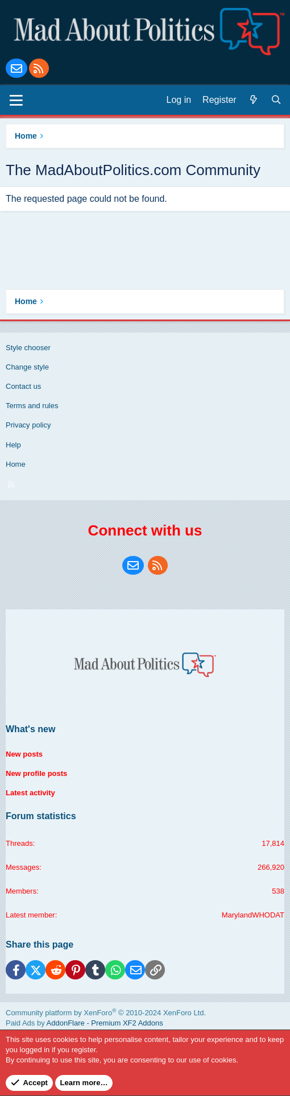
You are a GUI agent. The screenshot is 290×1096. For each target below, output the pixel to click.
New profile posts (36, 773)
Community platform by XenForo (106, 1012)
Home (16, 464)
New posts (24, 754)
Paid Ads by (84, 1023)
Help (13, 445)
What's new (30, 729)
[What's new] (253, 100)
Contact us (23, 386)
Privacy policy (28, 425)
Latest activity (30, 792)
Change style (27, 367)
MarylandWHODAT (253, 915)
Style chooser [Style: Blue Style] (28, 347)
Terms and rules (32, 405)
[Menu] (16, 100)
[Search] (276, 100)
